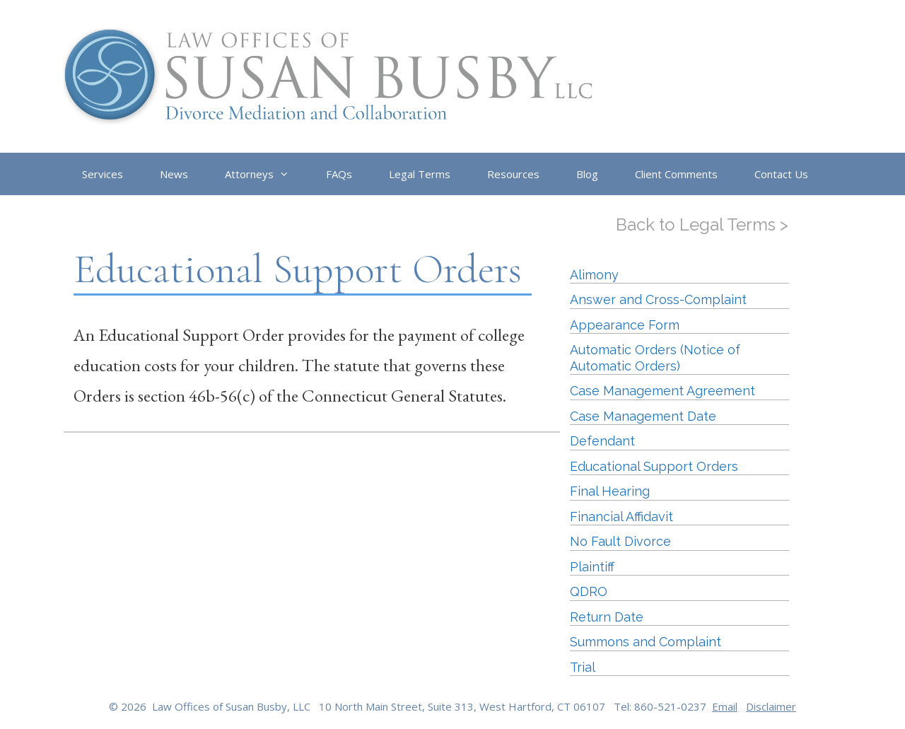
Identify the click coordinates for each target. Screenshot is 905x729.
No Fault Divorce (620, 541)
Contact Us (781, 174)
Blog (587, 174)
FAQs (339, 174)
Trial (582, 667)
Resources (513, 174)
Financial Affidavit (621, 516)
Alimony (594, 274)
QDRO (588, 591)
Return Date (606, 617)
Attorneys (266, 174)
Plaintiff (592, 566)
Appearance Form (624, 324)
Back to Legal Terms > (702, 224)
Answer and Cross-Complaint (658, 299)
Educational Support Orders (654, 466)
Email (724, 706)
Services (102, 174)
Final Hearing (610, 491)
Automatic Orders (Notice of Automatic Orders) (655, 357)
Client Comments (676, 174)
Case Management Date (643, 416)
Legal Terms (419, 174)
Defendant (602, 440)
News (174, 174)
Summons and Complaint (645, 641)
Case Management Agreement (662, 390)
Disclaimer (771, 706)
